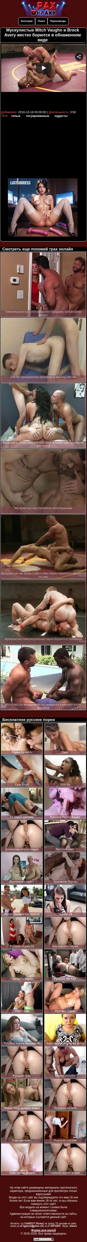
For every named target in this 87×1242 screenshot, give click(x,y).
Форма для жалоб (43, 1230)
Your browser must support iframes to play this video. (43, 76)
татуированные (37, 116)
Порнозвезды (58, 21)
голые (15, 116)
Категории (27, 21)
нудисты (61, 116)
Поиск (41, 21)
